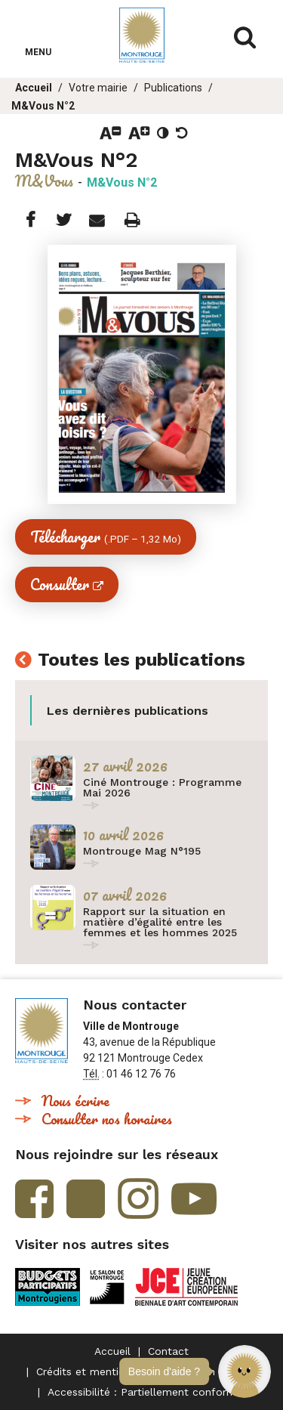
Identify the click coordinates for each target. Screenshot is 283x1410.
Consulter (59, 584)
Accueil (33, 88)
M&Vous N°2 (43, 106)
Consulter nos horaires (107, 1118)
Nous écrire (75, 1100)
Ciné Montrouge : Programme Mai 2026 (162, 787)
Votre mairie (98, 88)
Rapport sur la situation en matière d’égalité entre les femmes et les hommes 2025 (160, 922)
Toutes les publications (141, 660)
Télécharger (105, 537)
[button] (244, 1371)
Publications (173, 88)
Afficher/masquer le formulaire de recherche (245, 37)
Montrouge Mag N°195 (142, 851)
